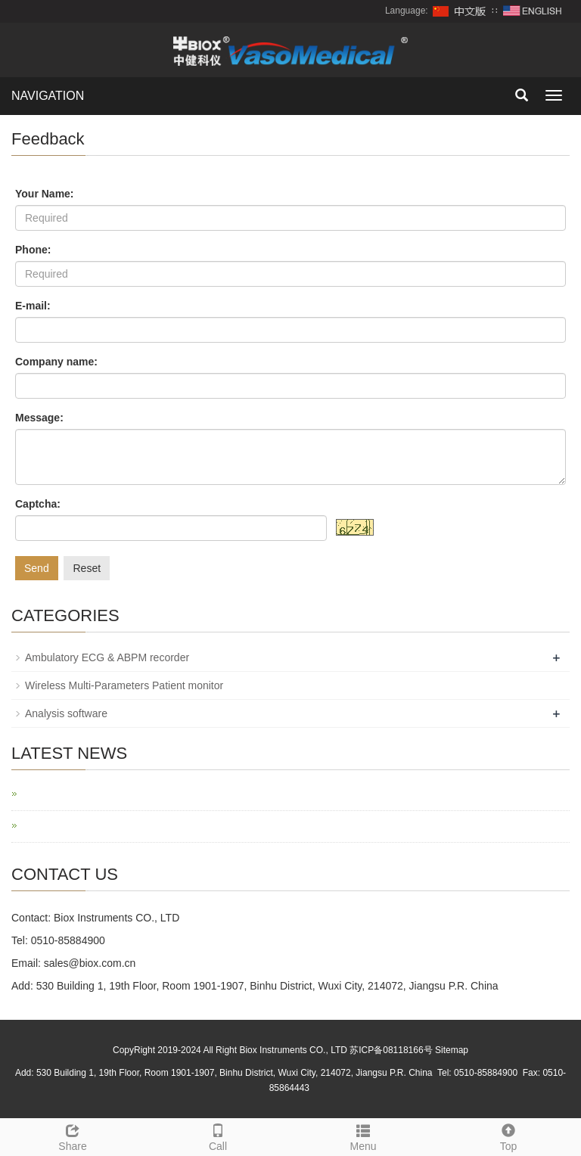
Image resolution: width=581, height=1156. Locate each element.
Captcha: (38, 504)
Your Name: (44, 194)
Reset (87, 568)
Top (508, 1135)
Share (72, 1135)
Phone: (33, 250)
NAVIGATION (47, 95)
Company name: (56, 362)
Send (36, 568)
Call (217, 1135)
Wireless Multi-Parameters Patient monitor (124, 685)
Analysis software (66, 713)
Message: (39, 418)
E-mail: (33, 306)
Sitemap (451, 1050)
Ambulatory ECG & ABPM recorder (107, 657)
